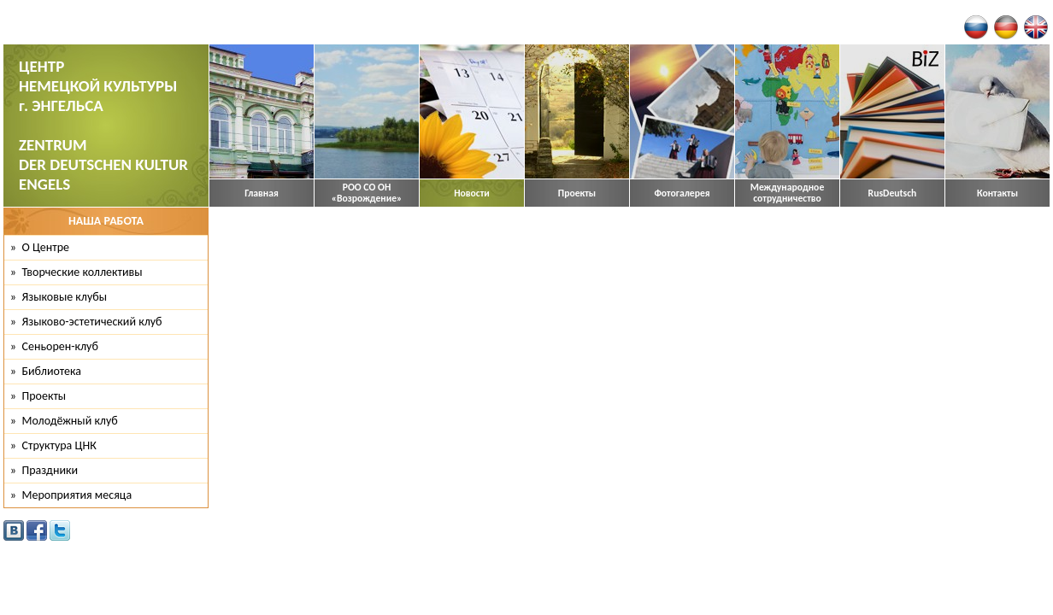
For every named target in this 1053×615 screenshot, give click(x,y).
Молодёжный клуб (70, 420)
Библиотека (52, 371)
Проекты (577, 193)
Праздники (50, 470)
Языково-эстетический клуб (92, 321)
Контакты (997, 193)
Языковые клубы (65, 297)
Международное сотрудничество (787, 193)
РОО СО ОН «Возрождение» (367, 193)
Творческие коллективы (82, 272)
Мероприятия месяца (77, 495)
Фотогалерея (681, 193)
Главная (261, 193)
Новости (472, 193)
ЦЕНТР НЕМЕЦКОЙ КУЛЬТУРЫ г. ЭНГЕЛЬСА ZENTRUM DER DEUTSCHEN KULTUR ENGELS (103, 125)
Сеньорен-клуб (60, 346)
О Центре (45, 247)
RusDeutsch (892, 193)
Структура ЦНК (59, 445)
